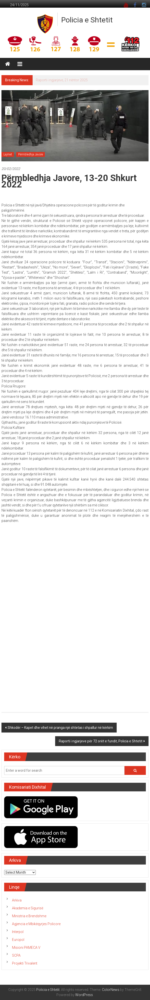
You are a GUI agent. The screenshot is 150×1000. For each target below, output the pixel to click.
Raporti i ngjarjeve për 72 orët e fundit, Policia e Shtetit (100, 741)
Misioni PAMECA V (26, 948)
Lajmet (7, 154)
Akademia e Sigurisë (27, 908)
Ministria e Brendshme (29, 916)
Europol (18, 940)
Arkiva (17, 900)
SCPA (16, 955)
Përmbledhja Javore (30, 154)
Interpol (18, 932)
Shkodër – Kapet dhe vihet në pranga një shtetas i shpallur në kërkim (60, 728)
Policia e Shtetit (87, 20)
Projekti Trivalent (24, 963)
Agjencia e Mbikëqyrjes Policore (36, 924)
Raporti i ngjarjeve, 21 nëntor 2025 (62, 80)
